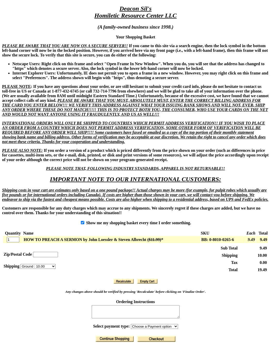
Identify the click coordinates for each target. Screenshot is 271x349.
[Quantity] (13, 239)
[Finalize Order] (156, 341)
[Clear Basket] (147, 281)
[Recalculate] (123, 281)
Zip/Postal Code (18, 254)
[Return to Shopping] (114, 341)
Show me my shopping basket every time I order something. (136, 223)
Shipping (12, 266)
